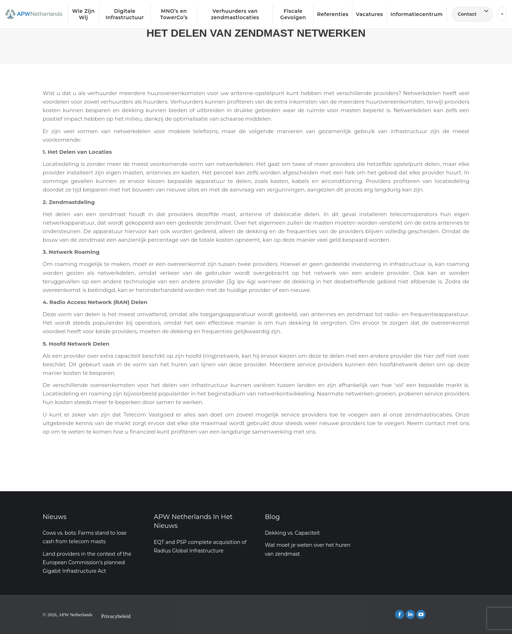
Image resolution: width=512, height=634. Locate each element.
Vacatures (369, 14)
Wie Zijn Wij (83, 14)
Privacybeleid (115, 616)
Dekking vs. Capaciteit (292, 533)
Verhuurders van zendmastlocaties (235, 14)
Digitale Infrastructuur (125, 14)
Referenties (332, 14)
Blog (272, 517)
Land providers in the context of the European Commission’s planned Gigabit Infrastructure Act (87, 562)
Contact (475, 14)
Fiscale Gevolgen (293, 14)
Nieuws (54, 517)
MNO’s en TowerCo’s (173, 14)
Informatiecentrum (416, 14)
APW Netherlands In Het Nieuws (193, 521)
